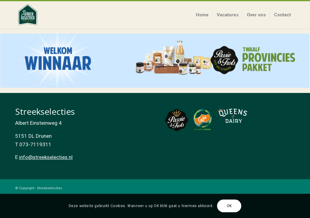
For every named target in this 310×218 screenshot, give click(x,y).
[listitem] (154, 61)
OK (229, 206)
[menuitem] (202, 14)
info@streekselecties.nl (46, 157)
